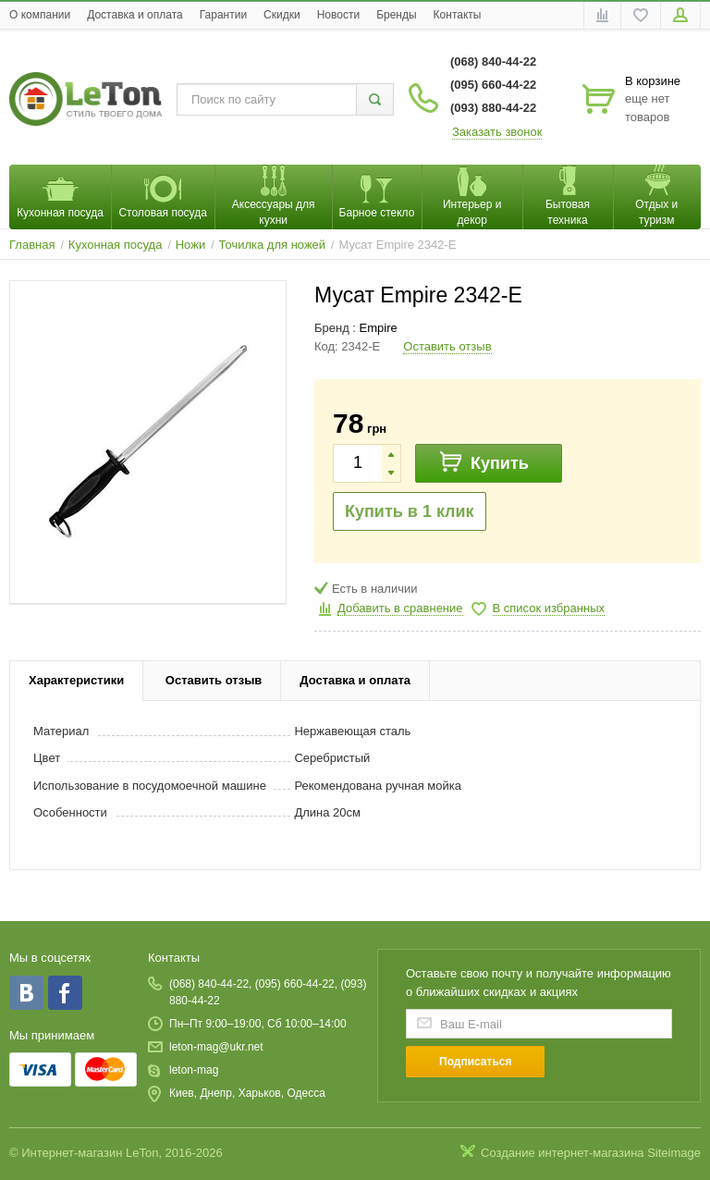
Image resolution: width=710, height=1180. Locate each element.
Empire (379, 328)
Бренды (396, 14)
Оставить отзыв (447, 346)
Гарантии (223, 14)
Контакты (458, 14)
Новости (338, 14)
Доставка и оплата (135, 14)
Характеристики (76, 680)
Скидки (281, 14)
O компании (39, 14)
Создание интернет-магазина (562, 1153)
